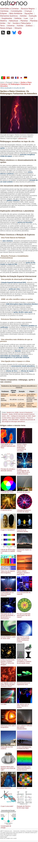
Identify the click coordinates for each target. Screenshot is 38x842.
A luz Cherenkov (8, 787)
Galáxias (18, 18)
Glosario (18, 28)
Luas (26, 18)
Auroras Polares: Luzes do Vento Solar (8, 636)
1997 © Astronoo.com (6, 831)
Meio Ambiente (15, 13)
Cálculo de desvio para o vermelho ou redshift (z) (8, 550)
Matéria (3, 20)
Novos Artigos (6, 28)
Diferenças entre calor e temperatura (8, 725)
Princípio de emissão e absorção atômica (8, 469)
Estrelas (23, 16)
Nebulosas (13, 20)
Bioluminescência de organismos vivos (24, 682)
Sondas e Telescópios (22, 23)
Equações (29, 13)
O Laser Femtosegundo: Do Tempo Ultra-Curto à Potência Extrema (24, 471)
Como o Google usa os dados (8, 835)
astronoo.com (22, 138)
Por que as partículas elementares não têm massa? (24, 614)
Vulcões (20, 25)
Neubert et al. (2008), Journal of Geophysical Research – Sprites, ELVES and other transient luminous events (18, 414)
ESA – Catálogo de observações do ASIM (19, 416)
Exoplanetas (7, 18)
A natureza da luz (8, 509)
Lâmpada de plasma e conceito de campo (24, 510)
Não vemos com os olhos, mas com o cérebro (24, 705)
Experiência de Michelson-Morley (24, 529)
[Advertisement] (19, 56)
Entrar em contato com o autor (8, 838)
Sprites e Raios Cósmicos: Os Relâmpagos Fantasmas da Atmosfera (24, 447)
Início (2, 82)
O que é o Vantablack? (8, 529)
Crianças (28, 11)
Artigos (16, 82)
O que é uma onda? (8, 805)
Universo (11, 25)
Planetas (24, 20)
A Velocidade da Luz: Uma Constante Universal (8, 593)
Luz (31, 18)
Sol (9, 23)
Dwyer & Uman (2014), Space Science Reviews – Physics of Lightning (19, 417)
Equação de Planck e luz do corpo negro (24, 806)
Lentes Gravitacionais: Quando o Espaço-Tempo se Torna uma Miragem (8, 661)
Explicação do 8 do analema (8, 747)
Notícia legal (3, 837)
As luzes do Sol (24, 787)
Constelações (16, 11)
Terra (2, 25)
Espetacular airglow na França (24, 549)
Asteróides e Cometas (9, 8)
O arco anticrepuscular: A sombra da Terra (24, 747)
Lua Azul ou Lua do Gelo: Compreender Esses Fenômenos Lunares (24, 638)
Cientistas (4, 11)
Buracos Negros (28, 8)
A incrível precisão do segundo (24, 592)
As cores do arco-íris (24, 491)
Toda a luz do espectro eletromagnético (8, 571)
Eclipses (3, 13)
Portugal (9, 82)
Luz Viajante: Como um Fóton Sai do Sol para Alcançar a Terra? (8, 683)
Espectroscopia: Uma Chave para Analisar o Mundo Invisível (24, 767)
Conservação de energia (8, 826)
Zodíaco (29, 25)
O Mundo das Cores (8, 491)
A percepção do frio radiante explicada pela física (8, 445)
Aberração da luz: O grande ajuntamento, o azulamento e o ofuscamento (8, 615)
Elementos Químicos (9, 16)
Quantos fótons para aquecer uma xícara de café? (8, 767)
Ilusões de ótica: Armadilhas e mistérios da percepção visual (24, 660)
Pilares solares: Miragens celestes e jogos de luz (24, 572)
